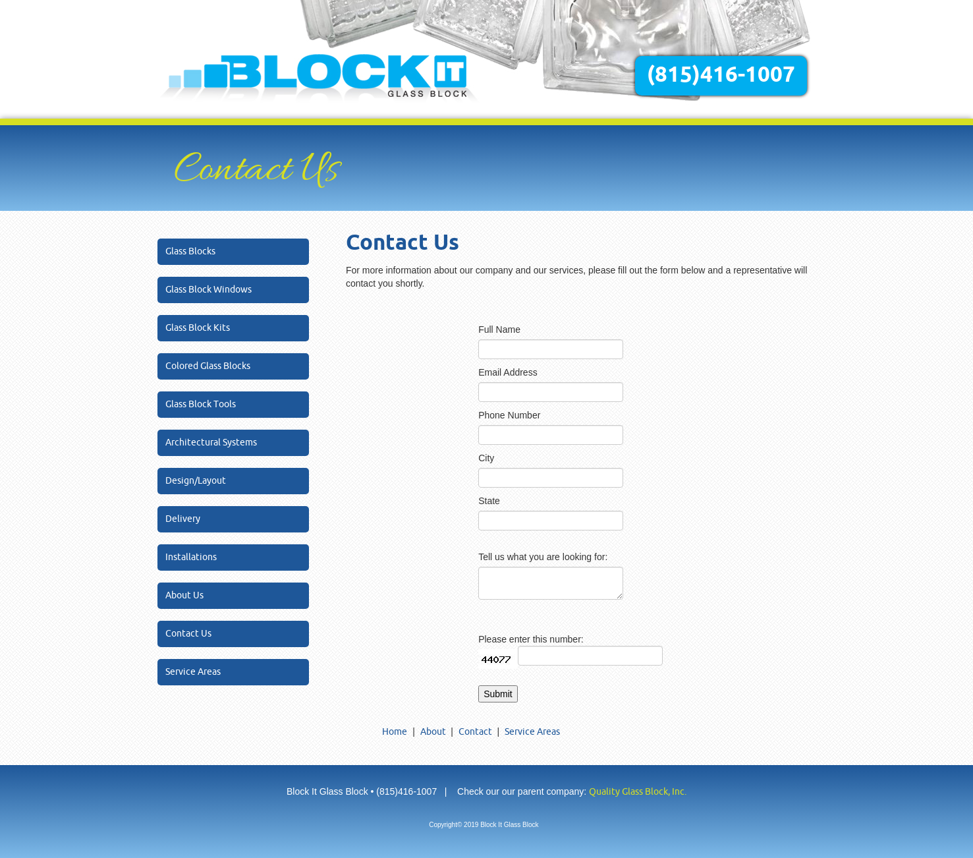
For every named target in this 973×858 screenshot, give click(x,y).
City (486, 458)
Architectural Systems (211, 442)
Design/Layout (195, 480)
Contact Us (188, 633)
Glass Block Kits (197, 327)
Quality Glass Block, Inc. (637, 791)
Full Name (499, 329)
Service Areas (193, 671)
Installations (191, 557)
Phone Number (509, 415)
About (433, 731)
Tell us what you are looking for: (542, 557)
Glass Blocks (190, 251)
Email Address (507, 372)
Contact (475, 731)
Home (394, 731)
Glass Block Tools (200, 404)
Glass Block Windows (208, 289)
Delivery (182, 519)
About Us (184, 595)
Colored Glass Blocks (207, 366)
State (489, 501)
